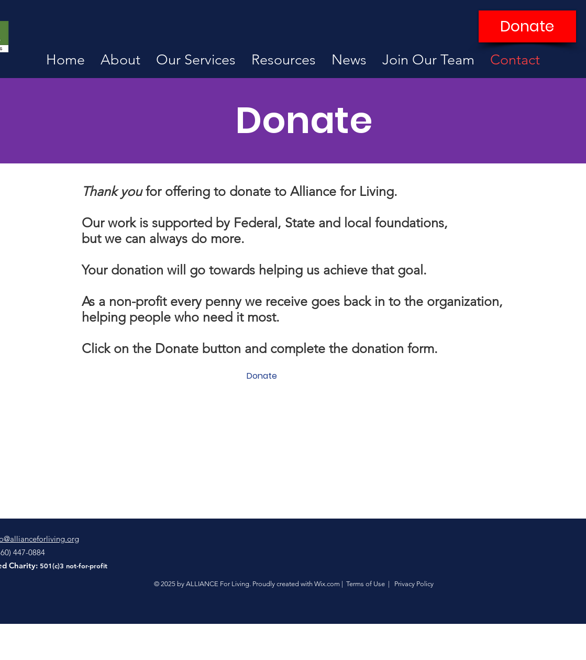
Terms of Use (365, 584)
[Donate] (527, 26)
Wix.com (327, 584)
